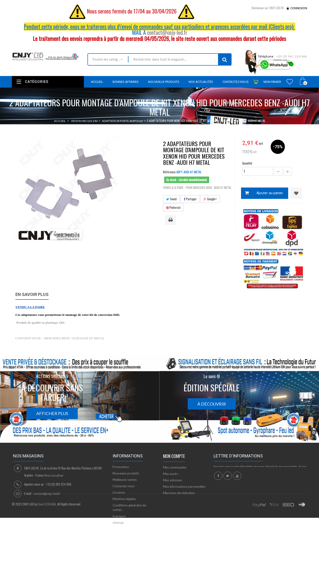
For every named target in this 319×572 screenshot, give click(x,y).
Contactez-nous (124, 486)
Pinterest (173, 207)
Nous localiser (54, 475)
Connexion (298, 8)
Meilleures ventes (125, 480)
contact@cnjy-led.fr (167, 32)
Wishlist (290, 82)
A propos (119, 516)
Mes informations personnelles (184, 486)
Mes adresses (172, 480)
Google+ (210, 199)
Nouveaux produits (126, 473)
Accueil (60, 121)
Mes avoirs (170, 474)
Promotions (121, 467)
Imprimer (171, 220)
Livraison (119, 492)
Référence (169, 172)
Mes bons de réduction (179, 493)
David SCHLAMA (47, 548)
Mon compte (174, 456)
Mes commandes (175, 467)
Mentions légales (124, 499)
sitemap (118, 522)
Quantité (247, 163)
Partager (190, 199)
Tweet (171, 199)
